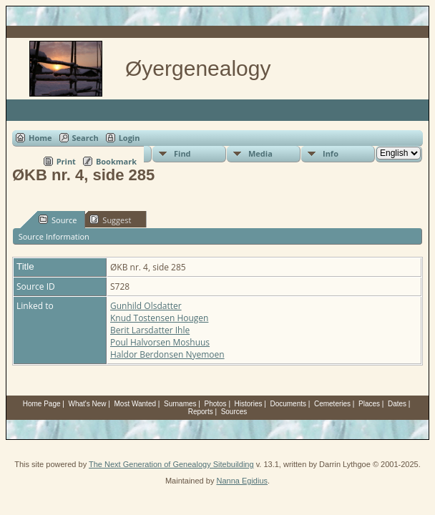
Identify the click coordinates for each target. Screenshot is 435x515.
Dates (397, 404)
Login (129, 137)
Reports (200, 412)
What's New (88, 404)
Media (260, 153)
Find (182, 153)
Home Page (42, 404)
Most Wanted (135, 404)
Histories (249, 404)
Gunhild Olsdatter (146, 306)
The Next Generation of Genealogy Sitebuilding (171, 464)
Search (85, 137)
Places (369, 404)
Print (66, 161)
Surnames (180, 404)
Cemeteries (332, 404)
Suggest (110, 219)
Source (58, 219)
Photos (215, 404)
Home (40, 137)
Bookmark (116, 161)
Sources (234, 412)
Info (330, 153)
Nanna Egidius (242, 480)
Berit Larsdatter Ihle (150, 330)
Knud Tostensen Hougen (159, 318)
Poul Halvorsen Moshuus (160, 342)
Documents (288, 404)
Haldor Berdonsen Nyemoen (167, 354)
